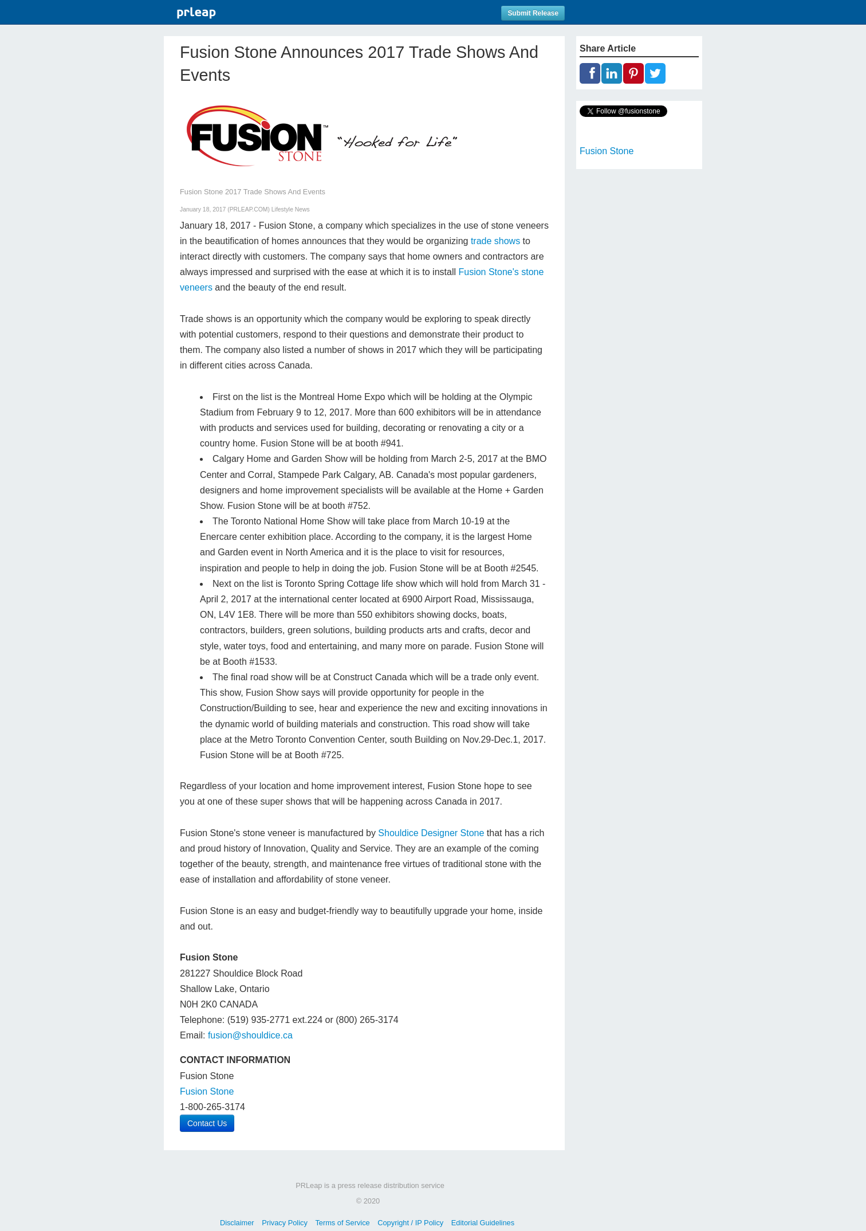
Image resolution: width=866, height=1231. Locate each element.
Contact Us (207, 1123)
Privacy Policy (285, 1222)
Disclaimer (237, 1222)
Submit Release (532, 13)
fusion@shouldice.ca (250, 1035)
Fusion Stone (207, 1091)
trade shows (495, 241)
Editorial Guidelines (482, 1222)
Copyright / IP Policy (410, 1222)
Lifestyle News (290, 209)
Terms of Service (342, 1222)
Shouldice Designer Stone (431, 833)
